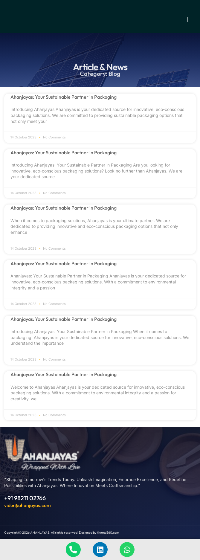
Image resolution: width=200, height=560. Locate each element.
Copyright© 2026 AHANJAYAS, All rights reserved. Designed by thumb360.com (61, 532)
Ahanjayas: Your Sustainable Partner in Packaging (63, 97)
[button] (187, 19)
